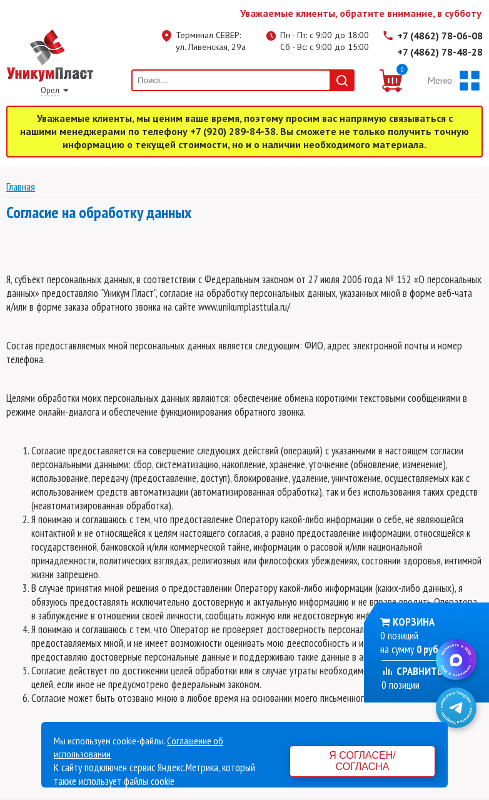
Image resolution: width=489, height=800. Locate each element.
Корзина (414, 621)
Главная (20, 186)
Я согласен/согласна (362, 761)
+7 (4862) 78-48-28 (440, 52)
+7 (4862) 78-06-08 (440, 35)
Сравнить (412, 671)
